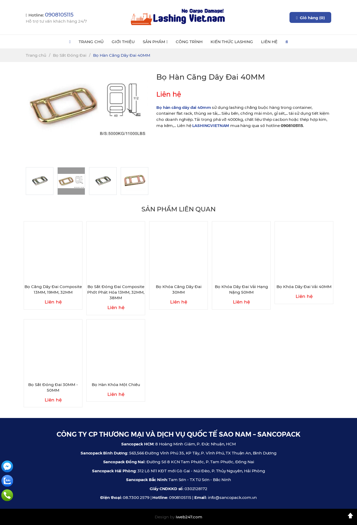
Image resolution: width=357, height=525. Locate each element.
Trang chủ (36, 55)
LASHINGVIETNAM (210, 125)
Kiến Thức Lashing (232, 41)
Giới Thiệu (123, 41)
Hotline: (49, 15)
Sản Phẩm (155, 41)
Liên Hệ (269, 41)
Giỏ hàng (310, 17)
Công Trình (189, 41)
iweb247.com (189, 516)
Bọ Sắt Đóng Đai (69, 55)
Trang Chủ (91, 41)
